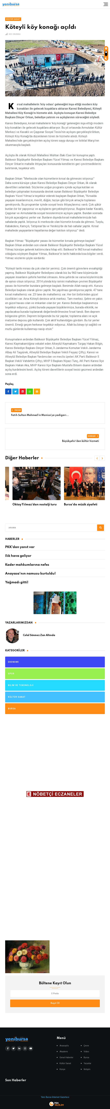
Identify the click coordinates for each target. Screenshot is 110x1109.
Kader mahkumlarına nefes (27, 564)
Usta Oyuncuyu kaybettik (23, 504)
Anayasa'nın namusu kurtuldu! (30, 573)
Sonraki (93, 436)
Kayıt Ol (55, 1003)
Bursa (86, 1057)
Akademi (64, 1052)
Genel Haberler (66, 1057)
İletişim (87, 1069)
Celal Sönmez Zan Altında (39, 635)
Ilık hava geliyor (18, 556)
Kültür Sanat (65, 1063)
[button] (97, 458)
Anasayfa (64, 1046)
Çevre (86, 1046)
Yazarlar (87, 1063)
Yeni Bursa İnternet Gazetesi (55, 1097)
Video (86, 1052)
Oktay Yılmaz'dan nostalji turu (79, 504)
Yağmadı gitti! (16, 582)
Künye (62, 1069)
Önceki (16, 410)
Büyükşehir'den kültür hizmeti (80, 441)
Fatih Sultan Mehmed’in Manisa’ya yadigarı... (40, 415)
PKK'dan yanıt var (20, 547)
